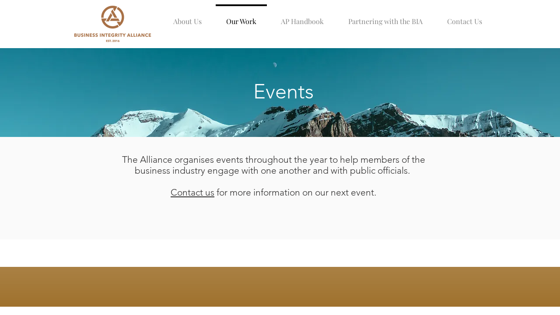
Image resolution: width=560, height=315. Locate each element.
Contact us (192, 192)
